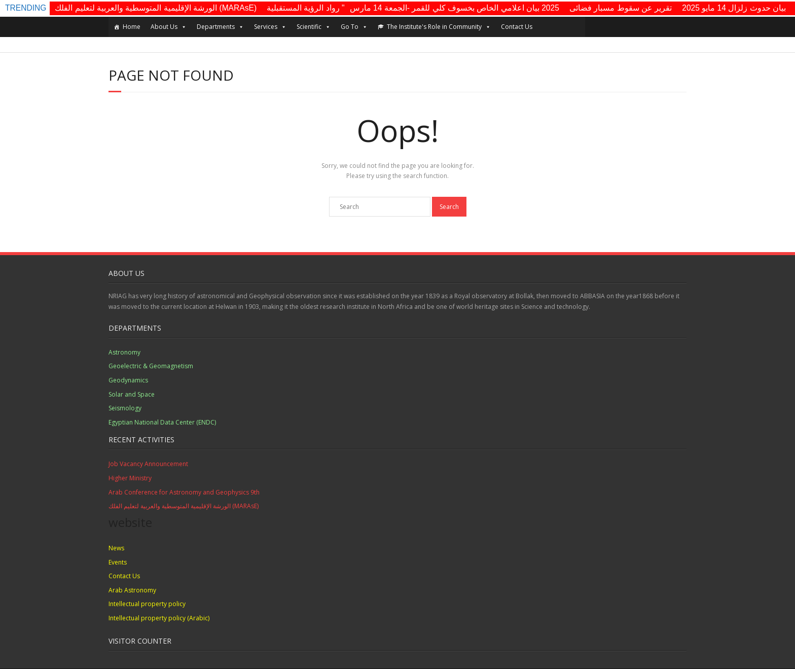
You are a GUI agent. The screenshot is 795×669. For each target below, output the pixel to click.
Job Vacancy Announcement (148, 464)
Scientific (314, 27)
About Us (169, 27)
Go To (354, 27)
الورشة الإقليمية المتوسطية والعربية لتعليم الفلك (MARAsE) (156, 8)
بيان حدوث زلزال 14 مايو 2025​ (734, 8)
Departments (220, 27)
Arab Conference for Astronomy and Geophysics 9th (184, 492)
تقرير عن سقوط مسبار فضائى (620, 8)
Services (270, 27)
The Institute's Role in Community (439, 27)
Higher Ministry (130, 478)
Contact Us (516, 26)
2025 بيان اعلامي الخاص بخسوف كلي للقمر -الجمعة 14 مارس (454, 8)
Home (131, 26)
